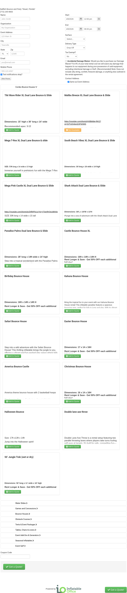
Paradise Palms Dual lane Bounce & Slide (26, 231)
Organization (6, 24)
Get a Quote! (14, 566)
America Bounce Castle (17, 366)
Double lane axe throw (76, 412)
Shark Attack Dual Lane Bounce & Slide (84, 185)
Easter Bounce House (75, 321)
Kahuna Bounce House (76, 276)
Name (3, 15)
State (7, 50)
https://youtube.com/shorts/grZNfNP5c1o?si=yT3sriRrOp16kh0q (31, 212)
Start (67, 15)
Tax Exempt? (70, 52)
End (66, 25)
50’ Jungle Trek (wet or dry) (19, 457)
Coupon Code (6, 552)
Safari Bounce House (16, 321)
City (2, 41)
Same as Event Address (79, 82)
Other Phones (5, 78)
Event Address (6, 32)
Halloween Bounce (14, 412)
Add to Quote (12, 130)
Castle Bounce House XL (77, 231)
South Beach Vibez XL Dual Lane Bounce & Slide (89, 140)
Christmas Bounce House (77, 366)
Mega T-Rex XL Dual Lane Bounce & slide (26, 140)
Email (3, 58)
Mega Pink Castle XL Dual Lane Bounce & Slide (29, 185)
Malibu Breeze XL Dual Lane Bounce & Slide (87, 95)
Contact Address (72, 78)
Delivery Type (70, 44)
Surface (68, 35)
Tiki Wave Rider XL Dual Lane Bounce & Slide (28, 95)
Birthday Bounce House (17, 276)
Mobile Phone (6, 67)
